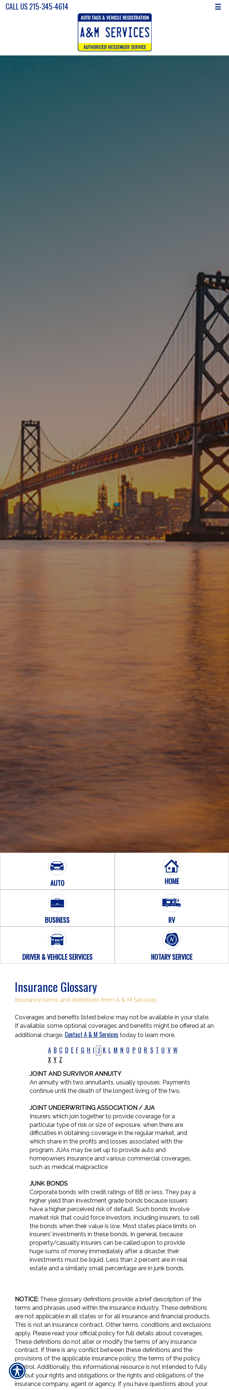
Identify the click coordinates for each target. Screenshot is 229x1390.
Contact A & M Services (91, 1034)
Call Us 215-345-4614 (37, 6)
